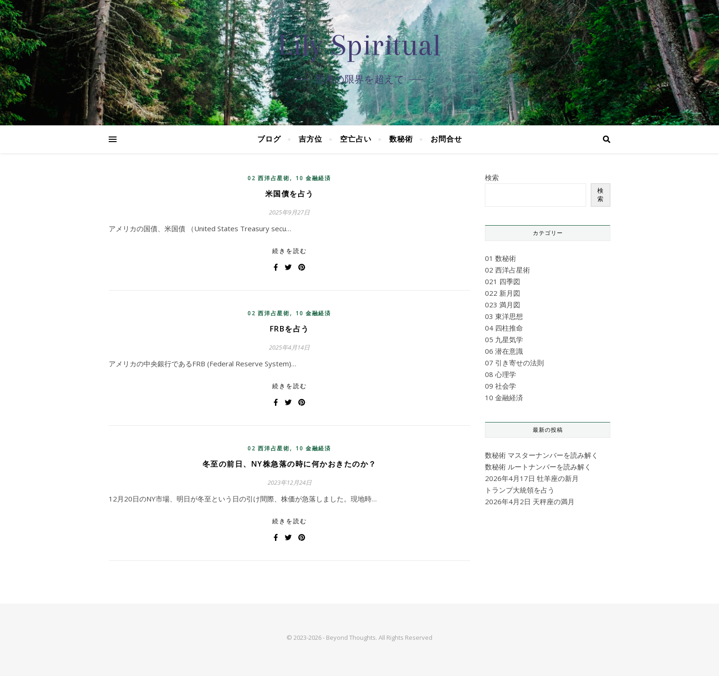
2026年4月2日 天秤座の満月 (530, 501)
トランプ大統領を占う (520, 489)
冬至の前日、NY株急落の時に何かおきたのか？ (290, 464)
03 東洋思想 (504, 316)
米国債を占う (289, 193)
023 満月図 (502, 304)
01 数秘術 (500, 258)
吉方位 (310, 139)
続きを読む (289, 251)
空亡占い (356, 139)
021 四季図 (502, 281)
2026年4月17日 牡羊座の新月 (532, 478)
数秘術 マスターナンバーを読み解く (541, 455)
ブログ (269, 139)
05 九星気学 (504, 339)
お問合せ (446, 139)
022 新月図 (502, 293)
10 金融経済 (313, 178)
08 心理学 (500, 374)
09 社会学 (500, 385)
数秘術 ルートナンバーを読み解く (538, 466)
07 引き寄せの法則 (514, 362)
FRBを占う (289, 329)
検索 (492, 177)
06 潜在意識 (504, 351)
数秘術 (401, 139)
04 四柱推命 (504, 327)
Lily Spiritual (359, 44)
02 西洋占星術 (269, 178)
